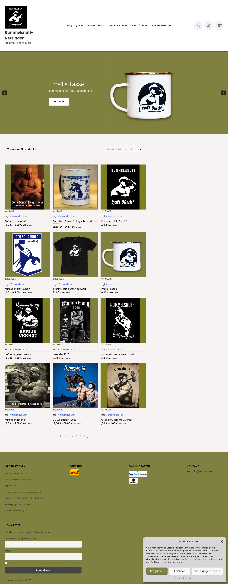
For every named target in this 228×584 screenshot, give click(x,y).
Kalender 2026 (61, 354)
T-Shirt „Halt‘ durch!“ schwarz (69, 289)
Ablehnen (179, 571)
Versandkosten (19, 216)
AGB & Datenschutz (14, 473)
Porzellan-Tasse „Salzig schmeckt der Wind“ (75, 222)
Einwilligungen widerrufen (18, 504)
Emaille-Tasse (109, 289)
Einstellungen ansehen (207, 571)
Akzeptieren (157, 571)
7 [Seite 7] (84, 436)
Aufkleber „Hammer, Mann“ (116, 420)
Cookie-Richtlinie (183, 578)
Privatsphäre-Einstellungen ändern (23, 492)
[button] (221, 541)
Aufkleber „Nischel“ (15, 420)
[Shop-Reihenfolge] (124, 149)
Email (8, 550)
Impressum (10, 485)
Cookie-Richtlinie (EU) (16, 510)
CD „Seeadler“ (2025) (65, 420)
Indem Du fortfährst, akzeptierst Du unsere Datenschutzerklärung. (45, 563)
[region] (114, 93)
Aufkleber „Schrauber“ (17, 289)
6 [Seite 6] (80, 436)
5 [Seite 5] (76, 436)
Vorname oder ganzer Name (20, 538)
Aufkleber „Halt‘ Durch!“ (114, 221)
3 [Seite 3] (68, 436)
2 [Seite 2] (64, 436)
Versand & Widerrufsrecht (18, 479)
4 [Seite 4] (72, 436)
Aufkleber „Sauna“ (15, 221)
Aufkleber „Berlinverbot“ (18, 354)
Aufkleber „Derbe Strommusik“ (118, 354)
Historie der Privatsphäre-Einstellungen (25, 498)
